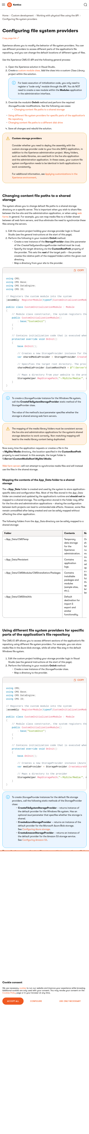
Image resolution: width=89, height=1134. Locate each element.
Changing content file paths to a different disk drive (35, 122)
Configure (36, 1001)
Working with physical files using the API (57, 15)
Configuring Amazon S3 (34, 840)
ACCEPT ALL (13, 1001)
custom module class (29, 70)
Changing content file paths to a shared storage (39, 109)
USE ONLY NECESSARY (70, 1001)
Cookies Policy (9, 993)
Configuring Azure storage (36, 829)
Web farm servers (11, 466)
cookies (22, 988)
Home (5, 15)
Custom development (22, 15)
